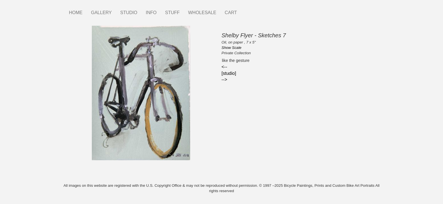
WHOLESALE (202, 12)
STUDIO (128, 12)
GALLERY (101, 12)
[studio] (229, 73)
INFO (151, 12)
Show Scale (231, 47)
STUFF (172, 12)
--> (224, 79)
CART (231, 12)
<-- (224, 66)
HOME (75, 12)
